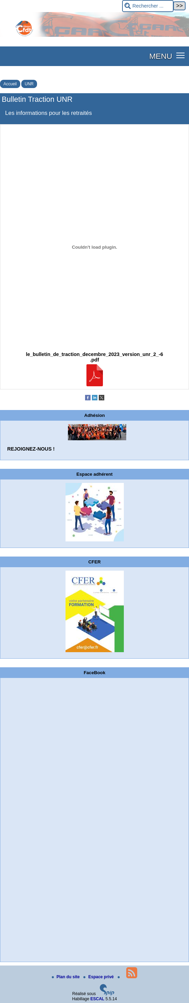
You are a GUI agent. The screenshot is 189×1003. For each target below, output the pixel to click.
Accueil (10, 84)
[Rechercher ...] (148, 6)
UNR (29, 84)
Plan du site (66, 976)
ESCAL (98, 998)
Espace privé (99, 976)
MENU (160, 56)
